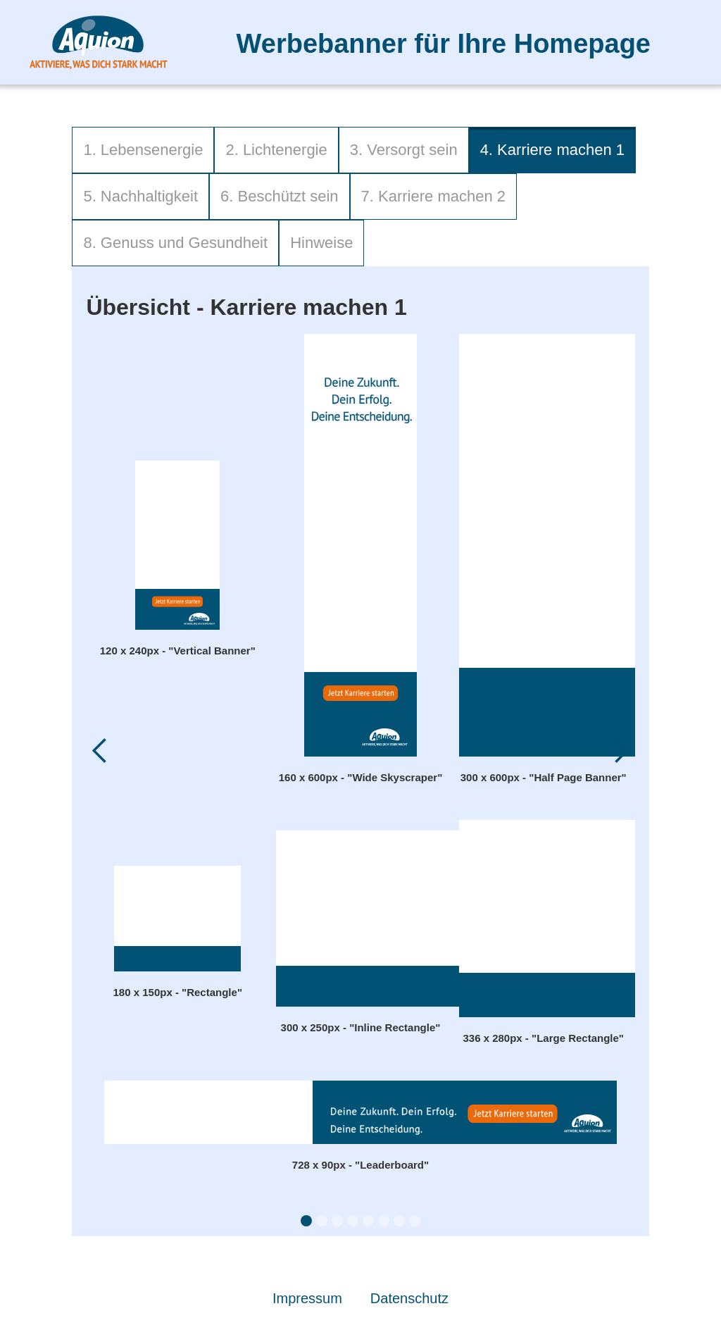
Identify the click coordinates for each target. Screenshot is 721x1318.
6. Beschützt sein (279, 196)
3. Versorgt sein (404, 149)
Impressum (307, 1298)
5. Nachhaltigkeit (140, 196)
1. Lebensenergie (143, 149)
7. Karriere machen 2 (433, 196)
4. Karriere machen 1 (552, 149)
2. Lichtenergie (276, 149)
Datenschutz (409, 1298)
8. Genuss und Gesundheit (175, 242)
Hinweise (321, 242)
